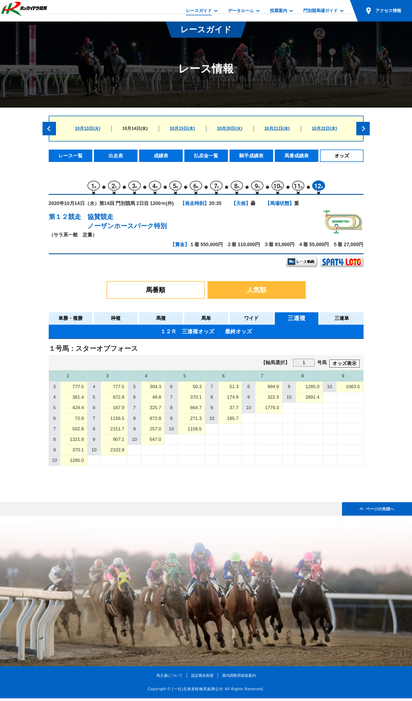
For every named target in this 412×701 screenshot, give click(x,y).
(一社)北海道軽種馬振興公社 (197, 691)
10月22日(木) (324, 128)
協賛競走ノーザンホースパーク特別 (127, 224)
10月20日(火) (229, 128)
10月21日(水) (277, 128)
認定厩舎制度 (202, 678)
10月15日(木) (182, 128)
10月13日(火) (87, 128)
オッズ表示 (344, 366)
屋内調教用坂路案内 (239, 678)
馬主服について (169, 678)
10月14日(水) (134, 128)
